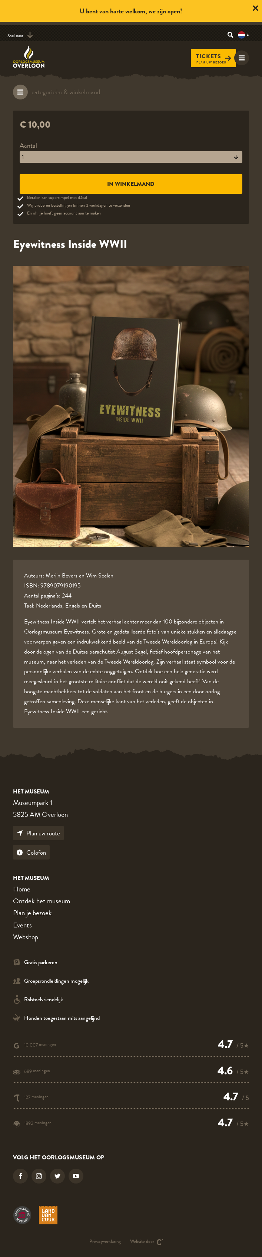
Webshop (25, 937)
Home (21, 889)
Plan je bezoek (32, 912)
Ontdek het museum (41, 901)
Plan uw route (38, 833)
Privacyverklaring (105, 1242)
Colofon (31, 852)
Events (22, 925)
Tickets (213, 56)
